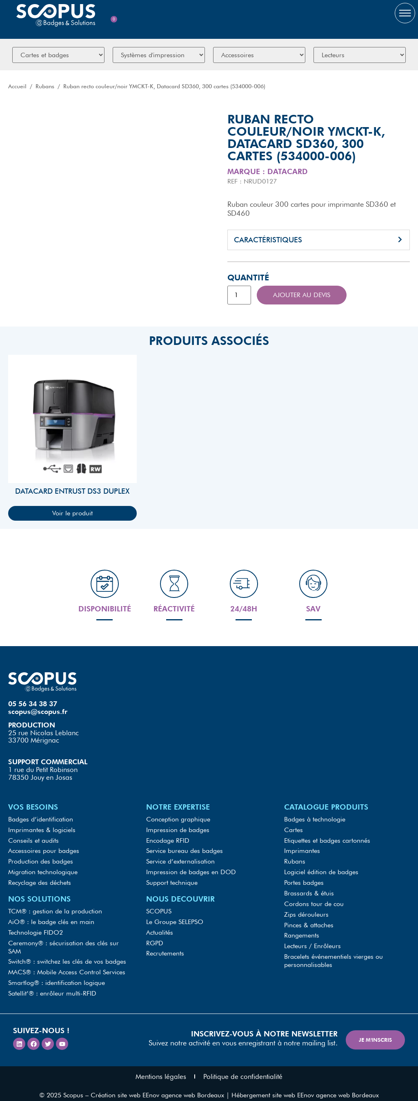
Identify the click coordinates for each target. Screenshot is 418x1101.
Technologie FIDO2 (35, 928)
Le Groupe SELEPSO (174, 918)
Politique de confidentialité (242, 1068)
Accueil (17, 86)
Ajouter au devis (301, 295)
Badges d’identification (40, 822)
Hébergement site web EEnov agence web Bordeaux (305, 1086)
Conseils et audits (33, 842)
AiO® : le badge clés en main (51, 918)
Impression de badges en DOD (191, 871)
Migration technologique (43, 871)
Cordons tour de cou (314, 900)
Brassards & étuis (309, 891)
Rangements (301, 930)
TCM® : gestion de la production (55, 909)
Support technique (172, 881)
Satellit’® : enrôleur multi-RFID (52, 985)
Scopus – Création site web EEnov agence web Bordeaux (143, 1086)
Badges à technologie (314, 822)
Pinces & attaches (309, 920)
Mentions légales (161, 1068)
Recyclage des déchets (39, 881)
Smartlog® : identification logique (56, 976)
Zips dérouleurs (306, 910)
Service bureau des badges (184, 851)
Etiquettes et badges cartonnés (327, 842)
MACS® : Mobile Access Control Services (66, 966)
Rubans (45, 86)
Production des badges (40, 861)
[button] (318, 240)
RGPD (154, 938)
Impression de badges (177, 832)
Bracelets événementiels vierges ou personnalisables (333, 954)
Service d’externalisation (180, 861)
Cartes (293, 832)
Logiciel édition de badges (321, 871)
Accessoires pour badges (43, 851)
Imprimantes (302, 851)
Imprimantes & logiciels (42, 832)
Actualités (159, 928)
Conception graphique (178, 822)
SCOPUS (158, 909)
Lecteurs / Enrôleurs (312, 940)
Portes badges (304, 881)
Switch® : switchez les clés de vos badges (67, 956)
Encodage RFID (167, 842)
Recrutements (165, 948)
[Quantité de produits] (239, 295)
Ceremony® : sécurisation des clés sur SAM (63, 942)
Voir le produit (72, 513)
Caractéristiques (268, 239)
